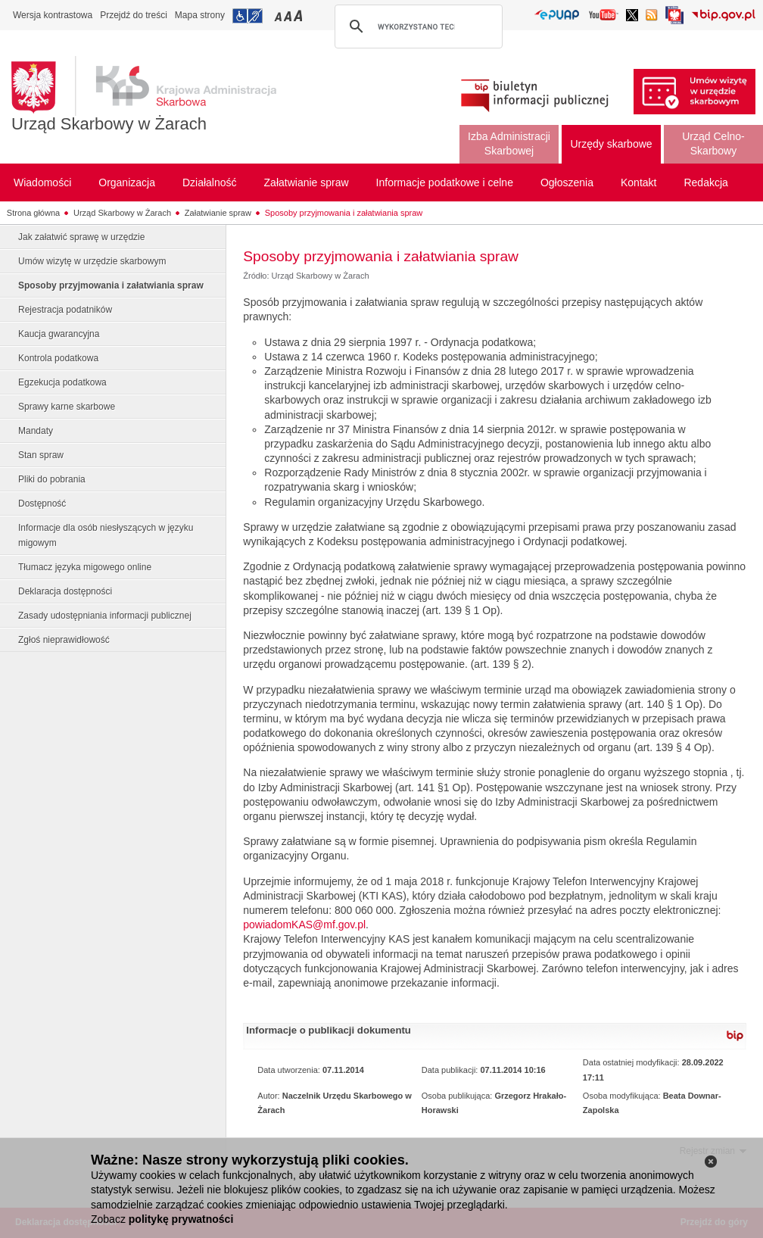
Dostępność (42, 503)
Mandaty (35, 431)
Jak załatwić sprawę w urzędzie (81, 237)
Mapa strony (200, 15)
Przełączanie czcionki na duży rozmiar (299, 15)
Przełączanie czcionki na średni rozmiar (289, 15)
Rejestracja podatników (65, 309)
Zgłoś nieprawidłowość (64, 640)
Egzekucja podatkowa (62, 382)
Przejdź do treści (133, 15)
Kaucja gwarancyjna (58, 334)
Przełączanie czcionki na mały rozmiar (279, 15)
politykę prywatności (181, 1219)
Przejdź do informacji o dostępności (247, 15)
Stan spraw (41, 455)
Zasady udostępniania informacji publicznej (105, 615)
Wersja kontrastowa (52, 15)
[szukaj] (416, 26)
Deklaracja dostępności (65, 591)
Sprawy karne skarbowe (66, 406)
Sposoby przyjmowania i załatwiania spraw (343, 212)
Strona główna (33, 212)
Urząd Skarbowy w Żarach (109, 124)
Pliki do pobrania (52, 479)
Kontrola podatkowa (58, 358)
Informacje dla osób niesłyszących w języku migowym (105, 535)
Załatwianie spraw (218, 212)
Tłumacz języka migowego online (84, 567)
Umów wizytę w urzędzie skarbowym (92, 261)
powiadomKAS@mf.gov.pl (304, 924)
